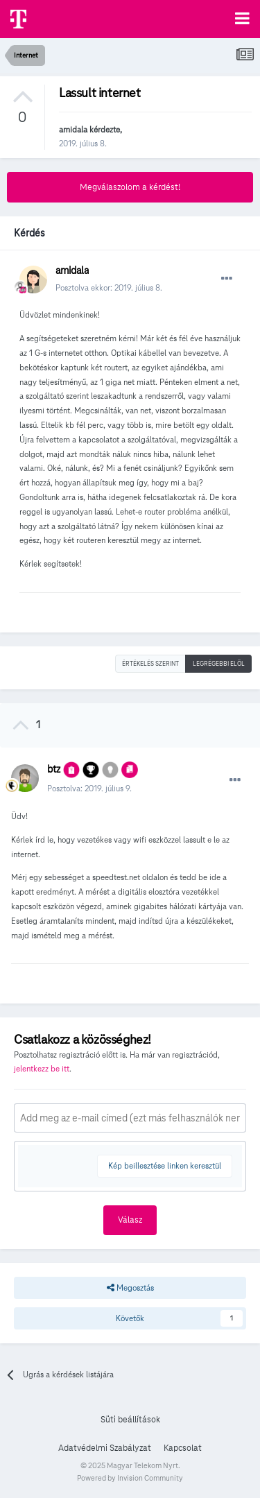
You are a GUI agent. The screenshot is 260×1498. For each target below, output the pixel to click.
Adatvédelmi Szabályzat (104, 1448)
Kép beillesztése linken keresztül (164, 1165)
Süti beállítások (130, 1419)
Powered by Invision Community (130, 1478)
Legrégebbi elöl (219, 664)
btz (53, 769)
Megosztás (130, 1287)
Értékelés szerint (150, 664)
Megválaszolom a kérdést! (130, 187)
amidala (73, 129)
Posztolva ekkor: (108, 287)
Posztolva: (89, 788)
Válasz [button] (130, 1219)
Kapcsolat (183, 1448)
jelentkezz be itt (41, 1068)
